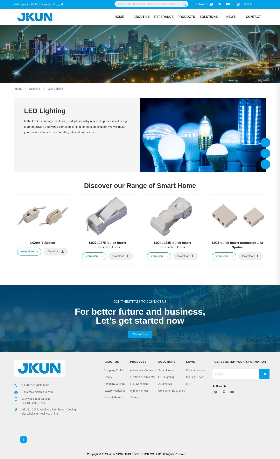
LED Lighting (55, 88)
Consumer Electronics (171, 390)
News (231, 16)
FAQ (189, 383)
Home (119, 16)
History (107, 377)
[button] (261, 240)
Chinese (247, 4)
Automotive (165, 383)
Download (55, 251)
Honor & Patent (112, 397)
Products (186, 16)
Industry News (194, 377)
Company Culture (114, 383)
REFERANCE (164, 16)
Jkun (265, 142)
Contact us (140, 334)
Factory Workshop (114, 390)
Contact (253, 16)
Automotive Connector (143, 370)
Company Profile (113, 370)
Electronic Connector (142, 377)
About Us (141, 16)
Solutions (209, 16)
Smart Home (166, 370)
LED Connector (139, 383)
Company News (195, 370)
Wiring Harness (139, 390)
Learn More (29, 251)
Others (134, 397)
